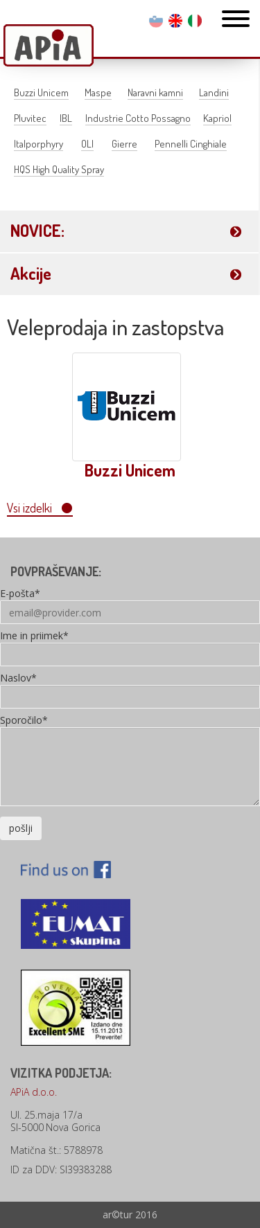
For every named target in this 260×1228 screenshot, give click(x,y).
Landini (214, 92)
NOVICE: (37, 230)
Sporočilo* (24, 721)
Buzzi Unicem (41, 92)
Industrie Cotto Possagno (138, 118)
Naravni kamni (155, 92)
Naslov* (18, 678)
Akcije (30, 273)
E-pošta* (20, 594)
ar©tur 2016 (130, 1214)
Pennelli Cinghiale (191, 143)
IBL (66, 118)
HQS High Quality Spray (59, 169)
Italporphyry (38, 143)
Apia (48, 46)
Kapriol (217, 118)
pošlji (21, 828)
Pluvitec (30, 118)
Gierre (124, 143)
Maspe (98, 92)
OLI (87, 143)
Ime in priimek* (34, 636)
